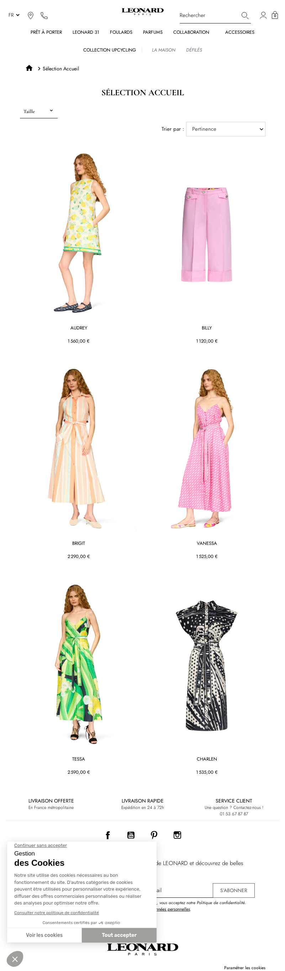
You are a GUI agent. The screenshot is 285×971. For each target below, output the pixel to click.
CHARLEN (206, 759)
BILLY (207, 328)
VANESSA (206, 544)
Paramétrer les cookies (244, 968)
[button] (275, 15)
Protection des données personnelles (157, 909)
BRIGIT (78, 544)
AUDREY (78, 328)
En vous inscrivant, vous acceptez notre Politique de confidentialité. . (185, 906)
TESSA (78, 759)
